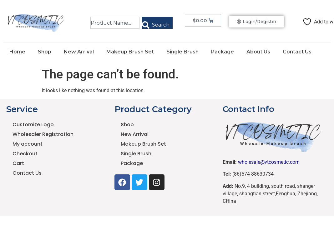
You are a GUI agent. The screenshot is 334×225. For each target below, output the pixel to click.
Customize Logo (33, 124)
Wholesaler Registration (43, 134)
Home (17, 52)
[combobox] (114, 23)
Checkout (25, 153)
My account (28, 144)
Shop (44, 52)
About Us (258, 52)
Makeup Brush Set (130, 52)
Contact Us (297, 52)
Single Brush (182, 52)
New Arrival (79, 52)
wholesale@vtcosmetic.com (269, 162)
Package (222, 52)
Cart (18, 163)
